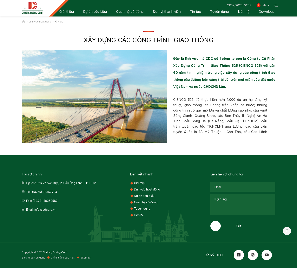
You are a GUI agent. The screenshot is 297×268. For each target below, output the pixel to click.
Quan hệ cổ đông (130, 11)
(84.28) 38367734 (44, 192)
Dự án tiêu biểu (95, 11)
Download (267, 11)
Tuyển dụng (219, 11)
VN (266, 5)
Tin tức (195, 11)
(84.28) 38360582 (45, 200)
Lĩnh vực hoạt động (147, 189)
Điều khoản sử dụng (33, 257)
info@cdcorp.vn (45, 209)
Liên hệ (243, 11)
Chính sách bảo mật (63, 257)
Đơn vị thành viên (167, 11)
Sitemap (85, 257)
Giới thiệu (140, 183)
